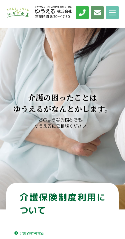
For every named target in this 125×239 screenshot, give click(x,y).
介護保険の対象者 (35, 233)
